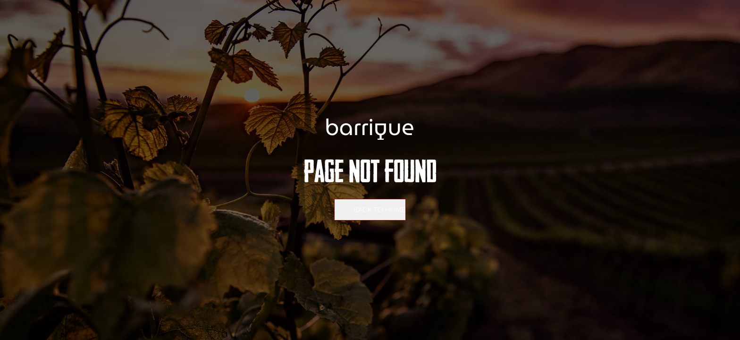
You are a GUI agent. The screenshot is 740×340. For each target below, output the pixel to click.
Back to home (379, 209)
